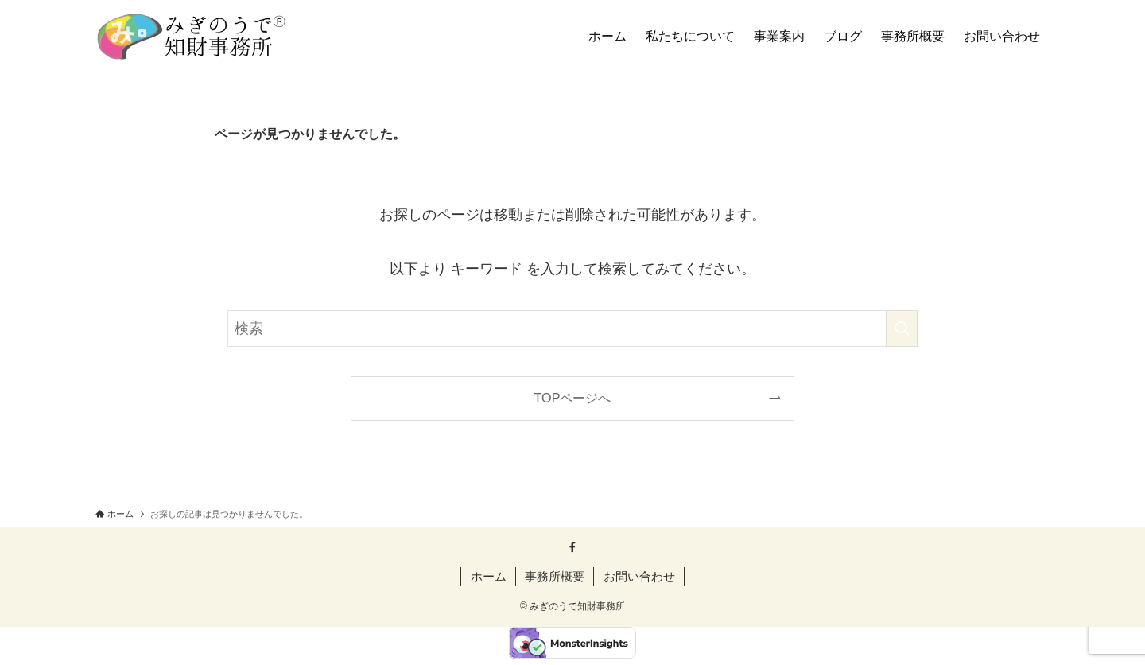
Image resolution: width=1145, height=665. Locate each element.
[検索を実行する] (902, 328)
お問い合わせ (639, 576)
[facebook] (572, 547)
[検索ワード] (572, 328)
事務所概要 (554, 576)
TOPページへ (572, 398)
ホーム (489, 576)
